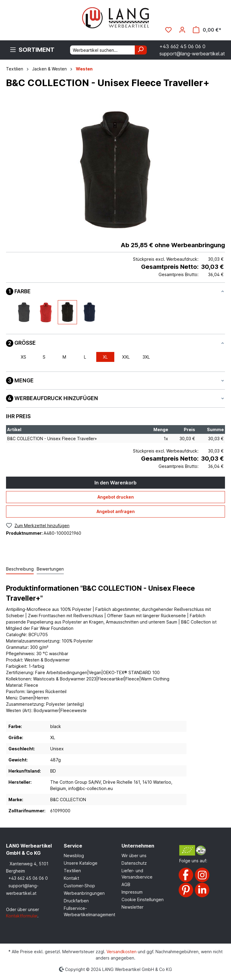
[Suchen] (141, 49)
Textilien (72, 870)
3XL (146, 356)
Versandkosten (121, 951)
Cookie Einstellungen (143, 899)
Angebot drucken (115, 496)
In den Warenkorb (115, 483)
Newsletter (132, 907)
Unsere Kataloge (80, 863)
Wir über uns (134, 855)
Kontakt (71, 878)
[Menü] (32, 49)
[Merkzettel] (168, 30)
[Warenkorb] (207, 30)
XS (23, 356)
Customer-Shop (79, 885)
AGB (126, 884)
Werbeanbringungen (84, 893)
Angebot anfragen (116, 511)
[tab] (20, 569)
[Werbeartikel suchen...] (102, 49)
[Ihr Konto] (182, 30)
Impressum (132, 892)
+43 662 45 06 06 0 (28, 878)
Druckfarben (76, 900)
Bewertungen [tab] (50, 568)
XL (105, 356)
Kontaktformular (21, 915)
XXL (126, 356)
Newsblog (74, 855)
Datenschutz (134, 863)
